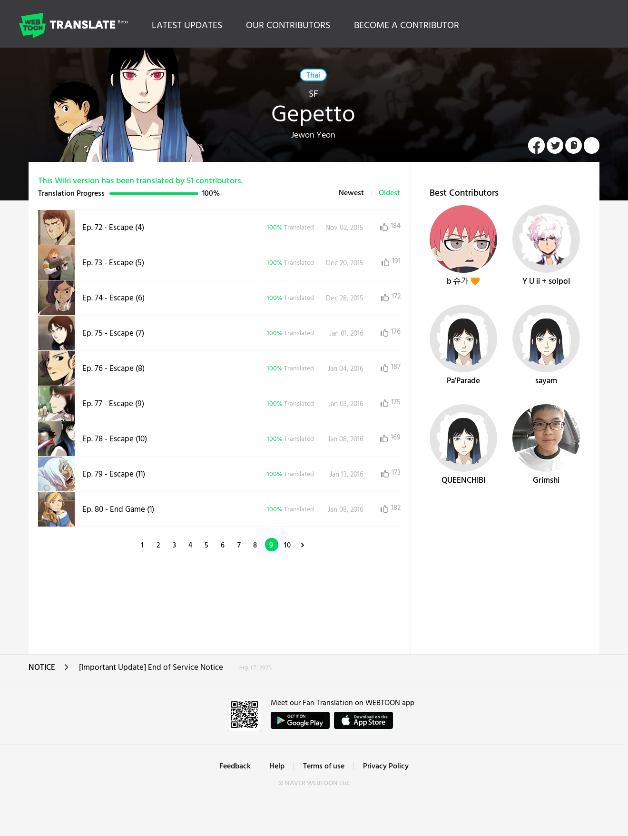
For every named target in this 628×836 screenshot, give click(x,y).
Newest (351, 193)
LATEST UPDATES (187, 25)
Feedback (235, 766)
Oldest (389, 193)
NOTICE (49, 670)
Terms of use (323, 766)
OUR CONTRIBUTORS (288, 25)
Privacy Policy (386, 766)
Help (277, 766)
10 (287, 545)
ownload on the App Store (363, 720)
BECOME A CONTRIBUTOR (406, 25)
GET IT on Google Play (300, 720)
